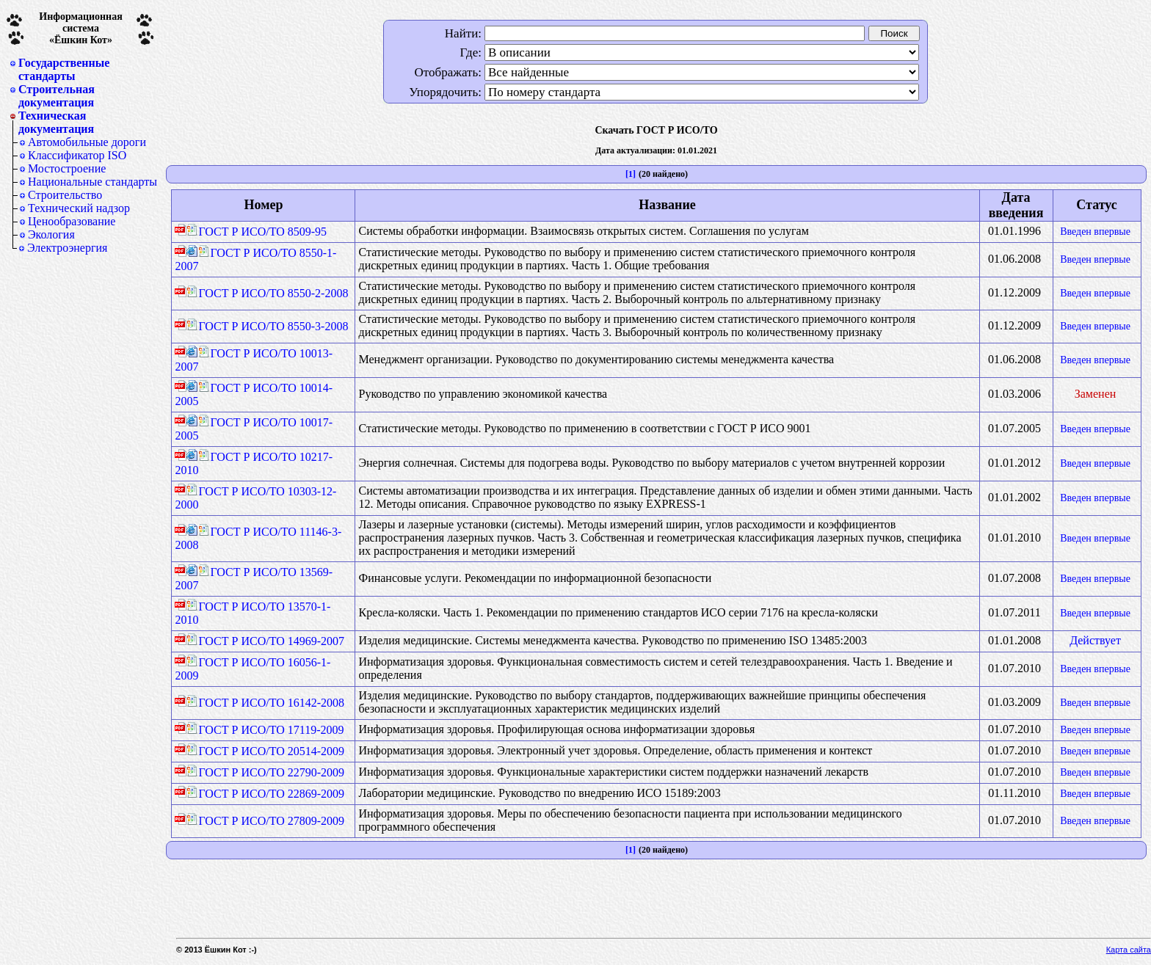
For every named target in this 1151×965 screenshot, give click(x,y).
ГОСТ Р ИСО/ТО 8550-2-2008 (267, 293)
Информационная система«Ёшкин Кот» (81, 28)
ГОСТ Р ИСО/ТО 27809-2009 (265, 821)
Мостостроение (67, 168)
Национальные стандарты (92, 181)
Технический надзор (79, 208)
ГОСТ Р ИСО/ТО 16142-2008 (265, 702)
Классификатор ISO (77, 155)
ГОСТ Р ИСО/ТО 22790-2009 (265, 772)
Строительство (65, 195)
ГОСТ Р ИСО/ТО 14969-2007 (265, 641)
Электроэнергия (67, 247)
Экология (51, 234)
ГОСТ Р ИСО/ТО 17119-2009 (265, 730)
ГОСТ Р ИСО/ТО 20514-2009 (265, 751)
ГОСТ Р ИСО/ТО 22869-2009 (265, 793)
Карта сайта (1128, 949)
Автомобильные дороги (87, 142)
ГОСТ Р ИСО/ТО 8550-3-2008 (267, 326)
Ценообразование (71, 221)
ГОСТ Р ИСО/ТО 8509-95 (256, 231)
